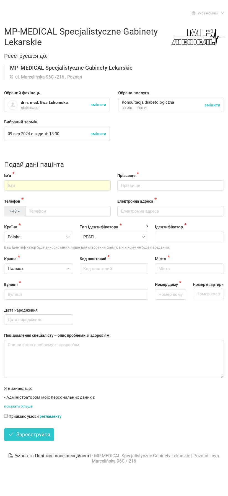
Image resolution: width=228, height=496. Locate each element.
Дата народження (21, 310)
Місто (160, 258)
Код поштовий (93, 259)
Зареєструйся (29, 434)
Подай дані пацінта (34, 164)
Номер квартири (208, 284)
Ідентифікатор (169, 226)
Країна (10, 226)
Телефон (12, 201)
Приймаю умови (32, 416)
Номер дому (166, 284)
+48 (15, 211)
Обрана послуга (133, 92)
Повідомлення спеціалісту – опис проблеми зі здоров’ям (57, 335)
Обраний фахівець (22, 92)
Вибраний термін (20, 121)
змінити (212, 105)
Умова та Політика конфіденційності (50, 455)
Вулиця (11, 284)
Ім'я (7, 175)
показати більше (18, 406)
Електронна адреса (135, 201)
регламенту (50, 416)
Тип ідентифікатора (99, 226)
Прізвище (126, 175)
